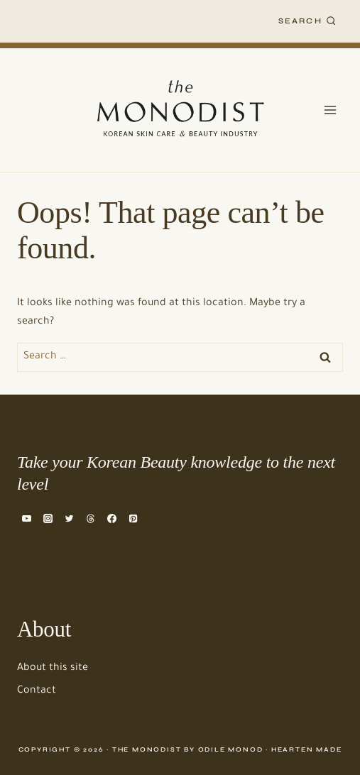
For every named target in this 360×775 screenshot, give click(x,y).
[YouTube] (26, 519)
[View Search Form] (307, 21)
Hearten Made (306, 749)
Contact (36, 691)
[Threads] (90, 519)
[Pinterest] (133, 519)
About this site (52, 668)
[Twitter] (69, 519)
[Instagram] (47, 519)
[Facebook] (112, 519)
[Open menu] (330, 110)
